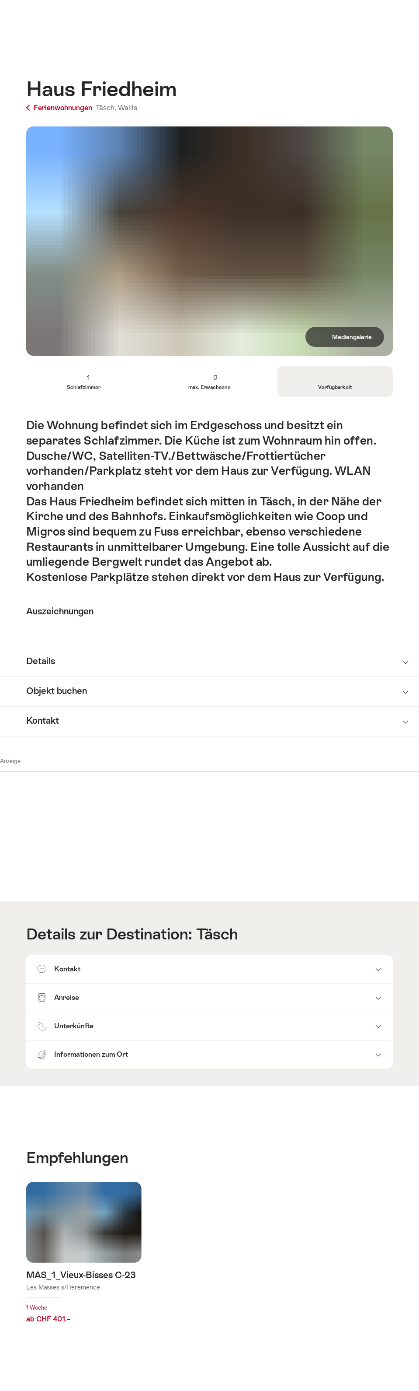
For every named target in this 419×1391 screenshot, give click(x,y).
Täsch (217, 934)
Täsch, (106, 108)
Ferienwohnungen (60, 108)
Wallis (127, 108)
